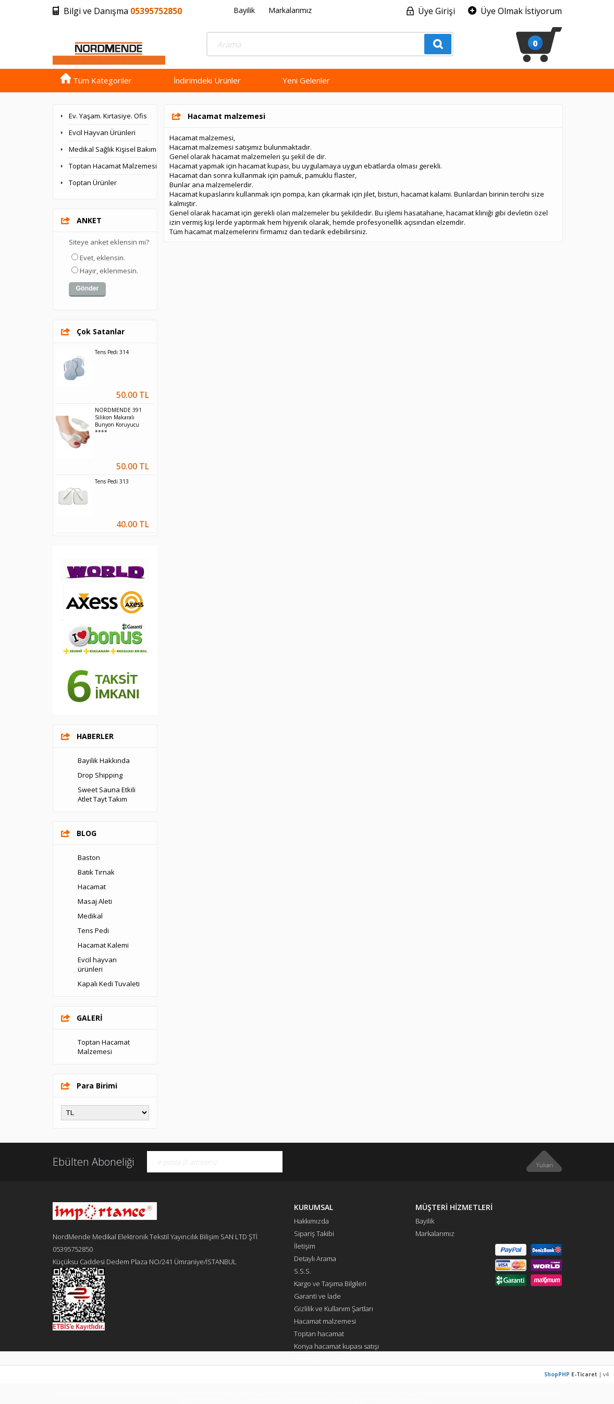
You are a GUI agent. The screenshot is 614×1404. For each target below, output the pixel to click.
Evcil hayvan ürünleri (97, 964)
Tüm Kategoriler (96, 80)
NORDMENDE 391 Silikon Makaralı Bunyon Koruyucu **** (118, 420)
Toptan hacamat (319, 1333)
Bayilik (244, 10)
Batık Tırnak (96, 872)
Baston (89, 857)
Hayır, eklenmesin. (109, 270)
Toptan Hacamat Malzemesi (109, 166)
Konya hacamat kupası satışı (336, 1346)
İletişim (304, 1246)
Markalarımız (290, 10)
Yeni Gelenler (306, 80)
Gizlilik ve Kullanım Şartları (333, 1308)
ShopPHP (557, 1374)
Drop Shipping (100, 775)
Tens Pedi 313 (112, 481)
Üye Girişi (436, 11)
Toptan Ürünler (93, 182)
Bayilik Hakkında (104, 760)
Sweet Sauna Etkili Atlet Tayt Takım (107, 794)
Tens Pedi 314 (112, 352)
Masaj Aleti (95, 901)
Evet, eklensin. (102, 257)
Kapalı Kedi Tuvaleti (109, 983)
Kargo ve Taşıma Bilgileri (330, 1283)
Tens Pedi (93, 930)
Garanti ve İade (317, 1296)
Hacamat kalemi (318, 1358)
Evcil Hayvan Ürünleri (102, 132)
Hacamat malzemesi (325, 1321)
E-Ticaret (584, 1374)
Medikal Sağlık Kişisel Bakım (109, 149)
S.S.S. (302, 1271)
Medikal (90, 916)
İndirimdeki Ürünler (207, 80)
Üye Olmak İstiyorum (521, 11)
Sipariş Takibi (314, 1233)
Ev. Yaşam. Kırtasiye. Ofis (108, 115)
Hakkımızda (311, 1221)
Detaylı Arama (315, 1258)
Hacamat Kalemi (103, 945)
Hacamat (92, 886)
